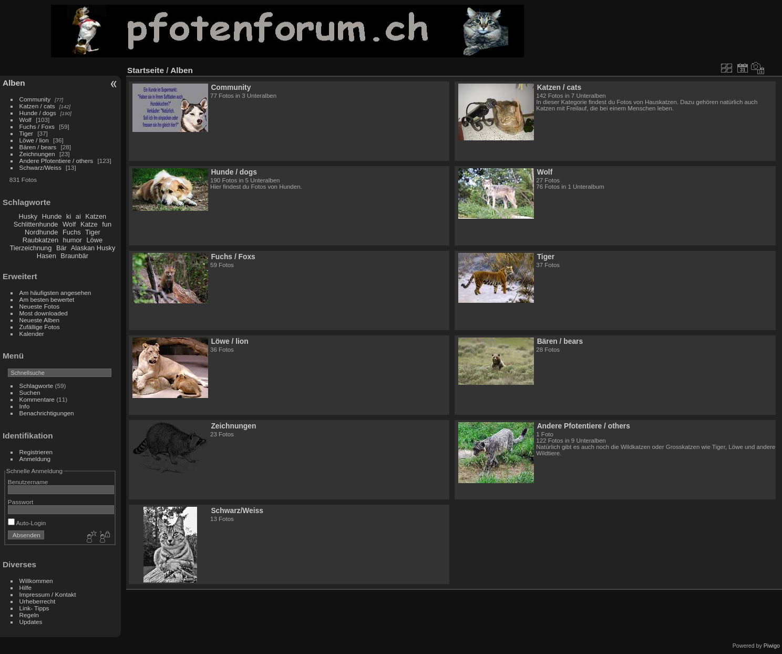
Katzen (95, 216)
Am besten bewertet (47, 299)
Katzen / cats (37, 106)
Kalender (31, 333)
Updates (31, 621)
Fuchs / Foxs (37, 126)
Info (24, 406)
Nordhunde (41, 232)
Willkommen (36, 580)
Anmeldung (35, 458)
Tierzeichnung (30, 248)
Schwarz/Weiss (40, 167)
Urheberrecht (37, 601)
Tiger (26, 133)
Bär (61, 248)
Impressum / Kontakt (47, 594)
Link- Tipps (34, 608)
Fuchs (72, 232)
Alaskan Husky (93, 248)
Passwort (20, 501)
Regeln (29, 614)
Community (35, 99)
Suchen (29, 392)
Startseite (145, 70)
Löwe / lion (34, 140)
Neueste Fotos (39, 306)
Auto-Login (27, 522)
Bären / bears (38, 147)
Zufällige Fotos (39, 326)
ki (68, 216)
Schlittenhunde (36, 224)
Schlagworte (36, 385)
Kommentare (37, 399)
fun (106, 224)
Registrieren (36, 451)
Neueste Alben (39, 319)
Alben (14, 82)
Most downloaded (43, 313)
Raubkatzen (40, 240)
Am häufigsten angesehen (55, 292)
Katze (89, 224)
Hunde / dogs (37, 112)
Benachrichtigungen (46, 413)
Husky (28, 216)
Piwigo (772, 645)
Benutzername (28, 481)
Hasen (46, 256)
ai (78, 216)
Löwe (94, 240)
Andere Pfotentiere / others (56, 160)
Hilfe (25, 587)
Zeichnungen (37, 153)
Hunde (52, 216)
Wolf (25, 119)
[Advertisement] (678, 31)
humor (72, 240)
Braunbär (74, 256)
